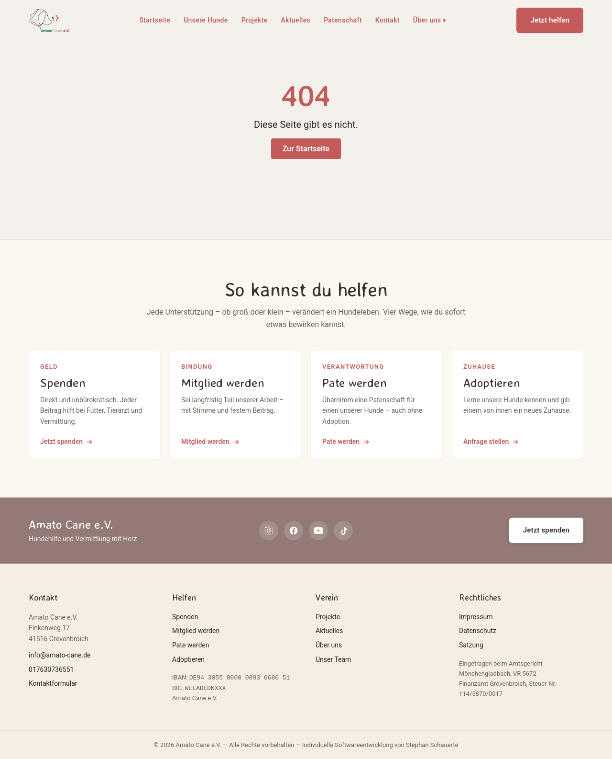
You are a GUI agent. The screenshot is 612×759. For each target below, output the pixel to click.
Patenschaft (343, 20)
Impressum (475, 617)
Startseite (155, 20)
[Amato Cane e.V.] (49, 20)
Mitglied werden (195, 630)
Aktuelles (296, 20)
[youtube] (318, 530)
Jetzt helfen (549, 20)
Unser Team (333, 659)
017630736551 (51, 669)
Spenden (185, 617)
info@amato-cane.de (59, 655)
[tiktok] (343, 530)
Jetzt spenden (546, 530)
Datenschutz (477, 630)
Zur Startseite (306, 148)
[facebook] (293, 530)
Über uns (430, 20)
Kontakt (387, 20)
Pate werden (190, 645)
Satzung (471, 645)
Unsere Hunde (206, 20)
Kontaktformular (53, 683)
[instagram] (268, 530)
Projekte (254, 20)
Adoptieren (188, 659)
